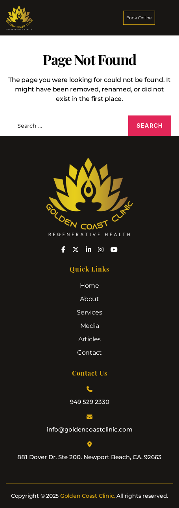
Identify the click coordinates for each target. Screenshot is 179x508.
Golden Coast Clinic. (87, 495)
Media (89, 325)
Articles (89, 339)
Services (89, 312)
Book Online (139, 17)
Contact (89, 352)
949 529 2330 (89, 402)
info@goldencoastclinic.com (90, 429)
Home (89, 285)
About (89, 299)
